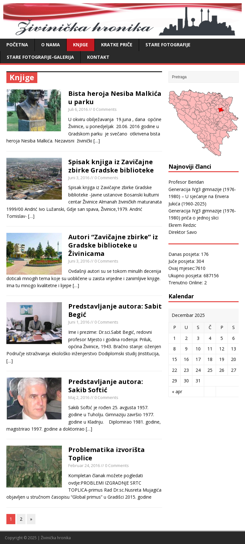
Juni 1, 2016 (78, 322)
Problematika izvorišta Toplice (106, 453)
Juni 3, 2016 (78, 177)
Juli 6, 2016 (78, 109)
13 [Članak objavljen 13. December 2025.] (233, 349)
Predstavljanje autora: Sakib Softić (105, 385)
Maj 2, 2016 (78, 397)
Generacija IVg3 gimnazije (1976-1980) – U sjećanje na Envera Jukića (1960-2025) (202, 196)
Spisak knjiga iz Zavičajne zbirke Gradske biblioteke (111, 165)
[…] (96, 141)
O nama (50, 45)
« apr (177, 391)
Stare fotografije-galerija (40, 57)
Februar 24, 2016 (84, 465)
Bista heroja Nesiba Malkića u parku (114, 97)
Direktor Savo (182, 232)
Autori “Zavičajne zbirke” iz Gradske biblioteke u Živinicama (113, 245)
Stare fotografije (167, 45)
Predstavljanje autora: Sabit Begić (115, 310)
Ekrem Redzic (182, 225)
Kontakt (98, 57)
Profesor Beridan (186, 182)
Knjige (80, 45)
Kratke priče (116, 45)
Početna (17, 45)
